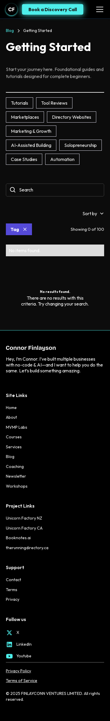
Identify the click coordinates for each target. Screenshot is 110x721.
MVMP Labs (16, 427)
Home (11, 407)
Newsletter (16, 476)
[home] (11, 9)
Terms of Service (21, 680)
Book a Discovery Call (52, 9)
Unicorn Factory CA (24, 528)
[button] (98, 9)
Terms (11, 589)
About (11, 417)
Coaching (15, 466)
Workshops (17, 486)
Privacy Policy (18, 671)
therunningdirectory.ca (27, 547)
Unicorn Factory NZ (24, 518)
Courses (14, 437)
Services (14, 446)
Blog (10, 456)
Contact (13, 579)
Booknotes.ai (18, 537)
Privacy (12, 599)
